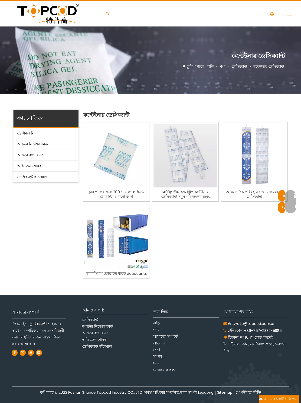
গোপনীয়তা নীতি (248, 392)
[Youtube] (31, 352)
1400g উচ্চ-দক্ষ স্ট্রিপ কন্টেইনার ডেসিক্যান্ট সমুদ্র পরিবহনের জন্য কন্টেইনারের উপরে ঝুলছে (185, 194)
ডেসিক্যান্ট (25, 133)
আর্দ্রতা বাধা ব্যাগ (30, 155)
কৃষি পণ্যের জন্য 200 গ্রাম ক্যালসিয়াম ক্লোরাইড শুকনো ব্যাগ (116, 194)
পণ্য (156, 329)
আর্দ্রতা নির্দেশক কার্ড (32, 144)
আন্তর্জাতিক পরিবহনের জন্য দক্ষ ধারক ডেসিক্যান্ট (254, 194)
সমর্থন (157, 356)
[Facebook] (15, 352)
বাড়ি (156, 323)
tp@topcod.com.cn (257, 323)
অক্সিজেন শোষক (29, 166)
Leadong (205, 392)
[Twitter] (23, 352)
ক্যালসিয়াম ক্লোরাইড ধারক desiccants (116, 273)
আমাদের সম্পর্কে (165, 336)
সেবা (156, 349)
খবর (156, 363)
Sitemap (224, 392)
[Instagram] (39, 352)
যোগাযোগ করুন (165, 370)
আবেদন (159, 343)
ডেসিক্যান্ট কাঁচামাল (32, 177)
